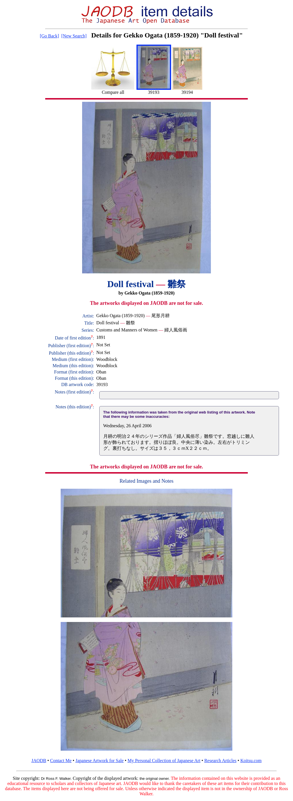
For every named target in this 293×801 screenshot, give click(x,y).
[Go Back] (49, 35)
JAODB (38, 760)
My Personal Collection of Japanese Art (164, 760)
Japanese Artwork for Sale (100, 760)
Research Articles (220, 760)
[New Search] (73, 35)
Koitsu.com (251, 760)
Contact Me (61, 760)
